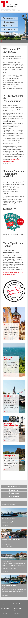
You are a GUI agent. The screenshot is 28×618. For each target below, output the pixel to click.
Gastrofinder (9, 30)
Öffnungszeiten (9, 456)
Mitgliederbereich (5, 608)
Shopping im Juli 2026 (8, 519)
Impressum (4, 613)
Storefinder (9, 22)
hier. (10, 236)
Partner (16, 610)
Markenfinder (9, 18)
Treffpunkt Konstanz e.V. (8, 585)
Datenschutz (17, 613)
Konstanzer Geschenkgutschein (11, 424)
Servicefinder (9, 26)
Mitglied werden (6, 561)
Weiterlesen (7, 339)
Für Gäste (7, 396)
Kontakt (3, 610)
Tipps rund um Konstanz (9, 359)
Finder (6, 325)
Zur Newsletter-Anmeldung (8, 504)
